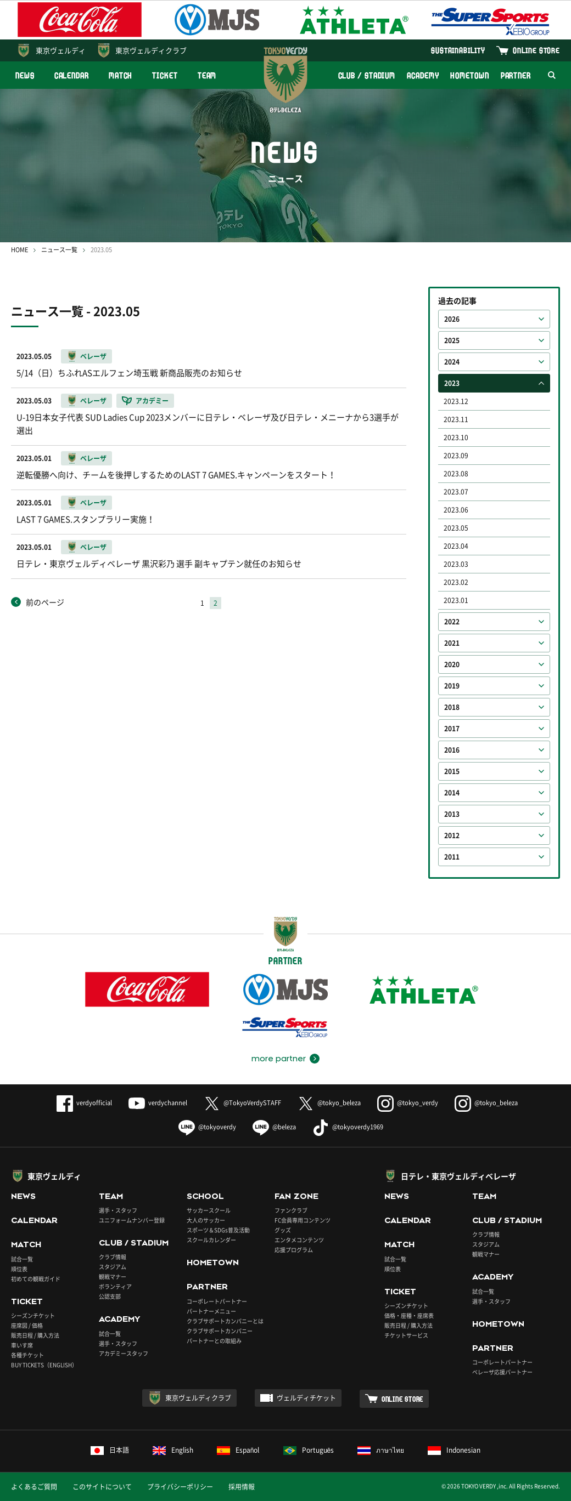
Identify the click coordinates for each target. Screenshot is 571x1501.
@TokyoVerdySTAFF (242, 1102)
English (173, 1450)
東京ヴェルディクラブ (151, 50)
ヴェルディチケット (306, 1398)
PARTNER (516, 75)
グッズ (283, 1230)
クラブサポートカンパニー (220, 1331)
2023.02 (456, 582)
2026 (452, 319)
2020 (452, 664)
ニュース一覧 (59, 249)
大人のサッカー (206, 1220)
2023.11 (456, 419)
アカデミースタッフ (123, 1353)
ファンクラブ (291, 1210)
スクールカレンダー (211, 1240)
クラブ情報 (112, 1257)
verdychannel (157, 1102)
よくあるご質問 (34, 1487)
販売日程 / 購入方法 (35, 1335)
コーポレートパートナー (217, 1301)
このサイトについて (102, 1487)
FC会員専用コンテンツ (303, 1220)
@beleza (274, 1127)
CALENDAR (71, 75)
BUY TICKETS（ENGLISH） (44, 1365)
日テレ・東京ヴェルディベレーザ (458, 1175)
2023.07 (456, 492)
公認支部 (110, 1296)
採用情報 (241, 1487)
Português (308, 1450)
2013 (452, 814)
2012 (452, 835)
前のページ (45, 601)
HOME (19, 249)
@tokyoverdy (207, 1127)
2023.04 (456, 546)
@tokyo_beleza (329, 1102)
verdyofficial (84, 1102)
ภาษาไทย (380, 1450)
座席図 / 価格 (27, 1325)
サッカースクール (209, 1210)
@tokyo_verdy (407, 1102)
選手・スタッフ (118, 1210)
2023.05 (456, 528)
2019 (452, 686)
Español (238, 1450)
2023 (452, 383)
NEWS (25, 75)
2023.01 (456, 600)
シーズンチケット (33, 1315)
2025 (452, 340)
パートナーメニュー (211, 1311)
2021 (452, 643)
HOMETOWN (469, 75)
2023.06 (456, 510)
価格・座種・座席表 (409, 1315)
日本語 (110, 1450)
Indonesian (454, 1450)
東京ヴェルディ (61, 50)
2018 (452, 707)
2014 (452, 793)
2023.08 (456, 474)
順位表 (19, 1269)
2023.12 (456, 401)
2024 (452, 362)
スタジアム (112, 1267)
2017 (452, 729)
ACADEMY (423, 75)
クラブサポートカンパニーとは (225, 1321)
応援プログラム (294, 1250)
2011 (452, 857)
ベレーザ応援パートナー (502, 1372)
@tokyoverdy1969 (347, 1127)
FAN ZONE (296, 1196)
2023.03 (456, 564)
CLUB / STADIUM (367, 75)
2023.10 (456, 437)
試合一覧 (22, 1259)
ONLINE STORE (536, 50)
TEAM (207, 75)
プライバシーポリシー (180, 1487)
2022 (452, 622)
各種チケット (27, 1355)
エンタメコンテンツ (299, 1240)
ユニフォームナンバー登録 (132, 1220)
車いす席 (22, 1345)
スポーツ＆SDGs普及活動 (218, 1230)
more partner (278, 1058)
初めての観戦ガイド (35, 1279)
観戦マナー (112, 1276)
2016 (452, 750)
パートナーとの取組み (214, 1341)
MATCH (121, 75)
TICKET (164, 75)
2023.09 (456, 455)
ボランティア (115, 1286)
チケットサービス (406, 1335)
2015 (452, 771)
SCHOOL (205, 1196)
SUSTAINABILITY (458, 50)
